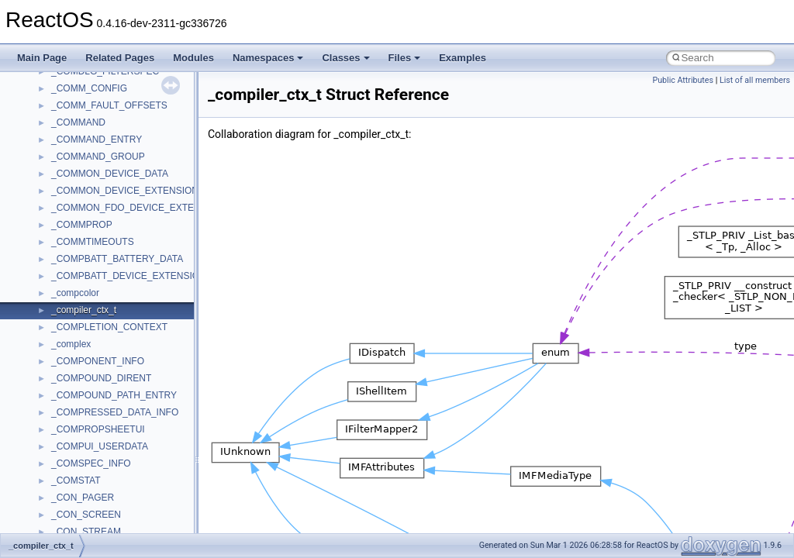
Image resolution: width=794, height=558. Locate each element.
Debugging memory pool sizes (88, 180)
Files (404, 58)
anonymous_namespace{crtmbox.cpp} (130, 521)
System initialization (67, 231)
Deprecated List (58, 317)
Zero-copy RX (55, 214)
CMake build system (68, 146)
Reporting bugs (57, 197)
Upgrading (47, 95)
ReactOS (33, 78)
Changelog (48, 112)
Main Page (42, 58)
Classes (345, 58)
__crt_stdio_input (86, 402)
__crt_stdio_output (89, 419)
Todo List (45, 299)
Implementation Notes (71, 282)
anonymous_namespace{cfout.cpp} (123, 504)
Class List (59, 385)
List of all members (755, 80)
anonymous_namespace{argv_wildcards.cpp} (144, 487)
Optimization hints (63, 265)
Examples (462, 58)
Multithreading (55, 248)
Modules (193, 58)
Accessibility (76, 453)
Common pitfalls (59, 163)
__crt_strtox (75, 436)
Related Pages (119, 58)
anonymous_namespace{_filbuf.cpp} (126, 470)
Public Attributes (682, 80)
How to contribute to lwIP (77, 129)
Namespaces (268, 58)
